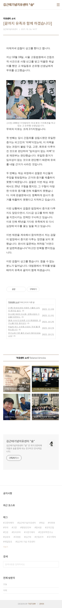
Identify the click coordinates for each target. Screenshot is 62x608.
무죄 (6, 527)
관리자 (41, 604)
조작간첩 (50, 527)
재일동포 (8, 541)
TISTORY (32, 604)
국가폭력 (52, 537)
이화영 (52, 523)
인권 (6, 532)
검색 (56, 564)
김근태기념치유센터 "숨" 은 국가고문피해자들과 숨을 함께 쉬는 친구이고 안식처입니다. (24, 448)
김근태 (28, 537)
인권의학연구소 (46, 532)
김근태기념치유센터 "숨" (18, 4)
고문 (15, 527)
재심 (42, 523)
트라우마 (17, 532)
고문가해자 (30, 532)
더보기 (5, 547)
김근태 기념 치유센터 (26, 541)
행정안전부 (26, 527)
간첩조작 (39, 537)
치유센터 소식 (13, 302)
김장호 (7, 537)
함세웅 (39, 527)
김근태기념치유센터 (27, 523)
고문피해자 (9, 523)
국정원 (18, 537)
